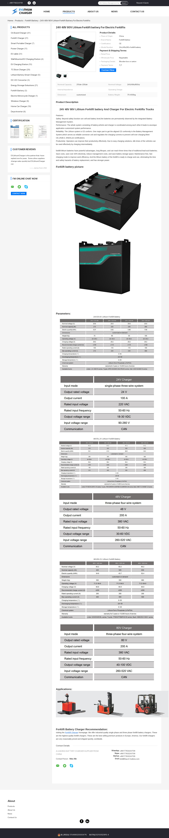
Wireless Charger (18, 101)
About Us (93, 11)
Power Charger (17, 48)
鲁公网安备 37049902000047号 (74, 835)
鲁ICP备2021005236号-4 (99, 835)
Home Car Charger (19, 106)
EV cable (14, 54)
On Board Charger (19, 33)
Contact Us (137, 11)
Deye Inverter (17, 111)
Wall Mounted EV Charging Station (25, 59)
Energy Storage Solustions (22, 85)
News (114, 11)
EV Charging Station (19, 64)
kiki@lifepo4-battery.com (129, 759)
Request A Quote (142, 3)
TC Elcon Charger (18, 69)
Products (69, 11)
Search (124, 3)
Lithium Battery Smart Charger (24, 75)
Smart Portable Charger (21, 43)
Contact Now (107, 70)
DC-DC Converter (19, 80)
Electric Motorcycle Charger (23, 96)
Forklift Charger (17, 38)
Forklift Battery (31, 20)
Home (47, 11)
